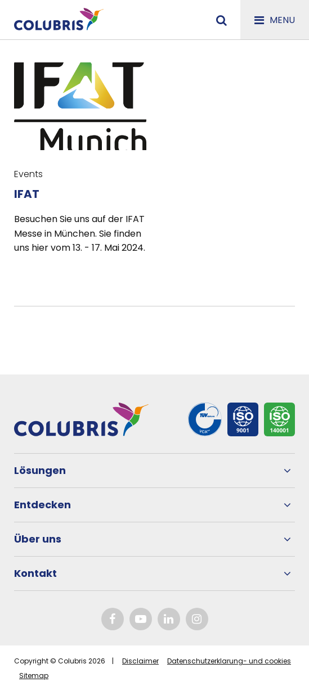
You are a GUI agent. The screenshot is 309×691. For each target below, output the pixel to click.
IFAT (26, 194)
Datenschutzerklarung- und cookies (229, 661)
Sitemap (33, 675)
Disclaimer (140, 661)
